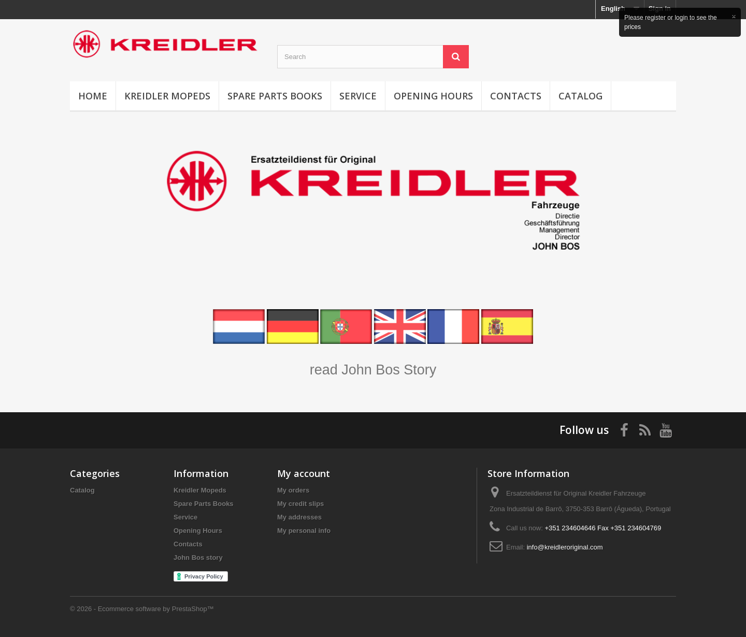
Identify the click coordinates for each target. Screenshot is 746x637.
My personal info (304, 530)
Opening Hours (433, 96)
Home (92, 96)
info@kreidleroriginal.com (565, 547)
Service (358, 96)
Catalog (580, 96)
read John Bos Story (373, 370)
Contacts (515, 96)
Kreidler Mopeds (167, 96)
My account (303, 473)
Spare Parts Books (274, 96)
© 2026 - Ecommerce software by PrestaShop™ (142, 609)
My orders (293, 490)
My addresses (299, 517)
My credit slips (300, 504)
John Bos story (198, 557)
